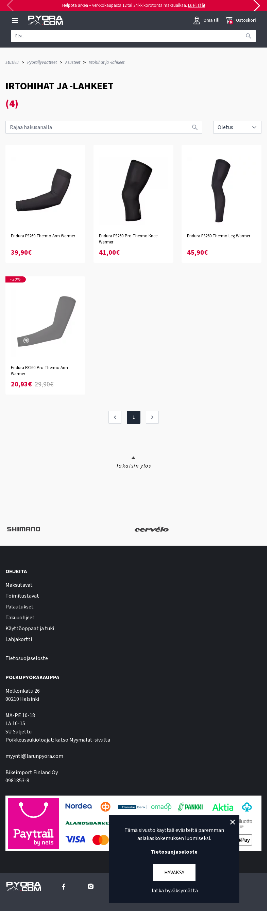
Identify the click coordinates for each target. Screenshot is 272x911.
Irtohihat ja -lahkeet (106, 62)
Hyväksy (174, 872)
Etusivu (12, 62)
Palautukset (19, 607)
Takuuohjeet (20, 617)
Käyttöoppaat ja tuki (29, 628)
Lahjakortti (18, 639)
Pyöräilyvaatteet (42, 62)
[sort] (237, 127)
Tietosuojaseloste (26, 658)
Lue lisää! (196, 5)
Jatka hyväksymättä (174, 890)
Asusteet (72, 62)
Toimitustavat (22, 596)
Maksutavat (19, 585)
